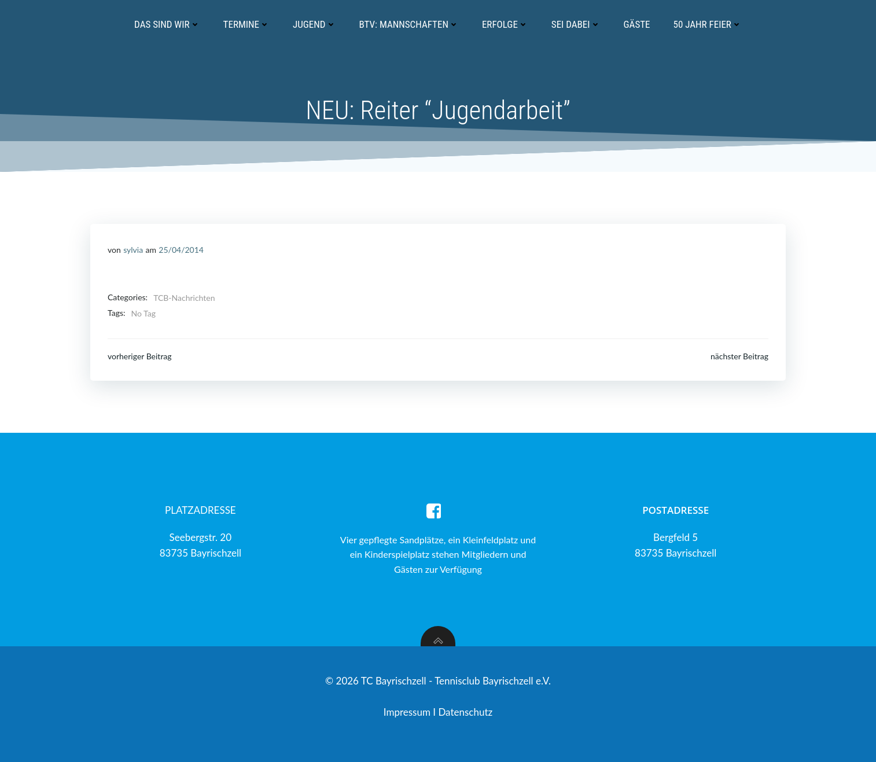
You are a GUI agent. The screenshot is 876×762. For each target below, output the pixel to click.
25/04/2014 (181, 250)
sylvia (133, 250)
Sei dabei (576, 24)
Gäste (637, 24)
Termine (246, 24)
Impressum (408, 712)
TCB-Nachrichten (184, 298)
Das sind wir (167, 24)
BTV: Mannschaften (409, 24)
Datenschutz (465, 712)
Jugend (314, 24)
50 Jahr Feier (707, 24)
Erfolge (505, 24)
